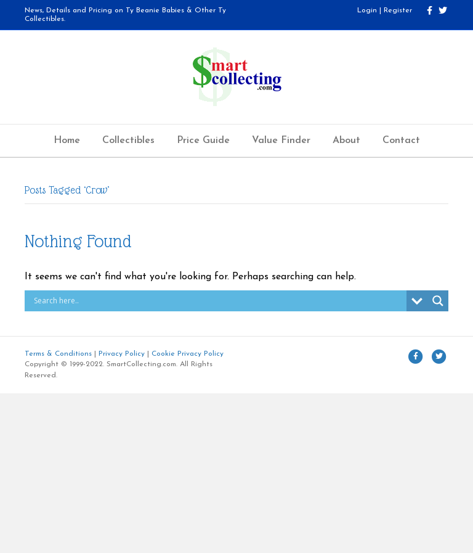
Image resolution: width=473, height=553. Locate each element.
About (346, 140)
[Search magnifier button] (437, 300)
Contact (401, 140)
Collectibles (128, 140)
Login (367, 10)
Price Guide (203, 140)
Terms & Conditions (58, 354)
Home (67, 140)
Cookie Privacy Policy (188, 354)
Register (398, 10)
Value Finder (281, 140)
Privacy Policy (122, 354)
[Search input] (218, 300)
